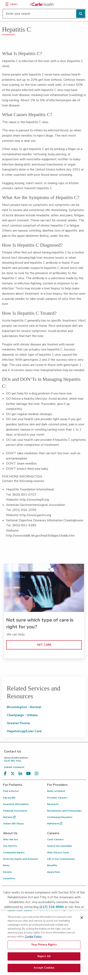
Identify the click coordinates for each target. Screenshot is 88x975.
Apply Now (53, 872)
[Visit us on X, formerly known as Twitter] (13, 773)
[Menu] (7, 4)
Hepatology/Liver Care (24, 731)
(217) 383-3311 (45, 759)
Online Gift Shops (13, 823)
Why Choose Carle (58, 852)
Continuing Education (59, 817)
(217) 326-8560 (51, 907)
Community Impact (14, 852)
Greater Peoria (18, 723)
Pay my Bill (9, 797)
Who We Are (10, 839)
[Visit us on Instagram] (36, 773)
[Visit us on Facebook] (5, 773)
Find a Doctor (11, 791)
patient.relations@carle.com (58, 912)
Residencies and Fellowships (64, 810)
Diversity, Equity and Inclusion (20, 859)
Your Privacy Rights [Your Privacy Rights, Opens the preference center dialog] (43, 946)
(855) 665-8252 (19, 912)
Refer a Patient (56, 791)
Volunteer (9, 878)
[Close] (81, 919)
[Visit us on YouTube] (28, 773)
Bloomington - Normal (24, 707)
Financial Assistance (15, 810)
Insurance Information (16, 804)
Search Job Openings (59, 845)
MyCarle (9, 817)
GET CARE (44, 645)
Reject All (44, 958)
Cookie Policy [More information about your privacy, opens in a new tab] (33, 938)
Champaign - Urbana (22, 715)
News (6, 865)
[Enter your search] (44, 13)
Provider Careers (57, 797)
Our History (10, 845)
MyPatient (54, 823)
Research (52, 804)
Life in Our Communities (61, 859)
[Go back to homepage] (42, 4)
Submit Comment (14, 767)
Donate (7, 872)
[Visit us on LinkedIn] (20, 773)
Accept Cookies (44, 970)
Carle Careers (55, 839)
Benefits (52, 865)
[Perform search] (80, 13)
